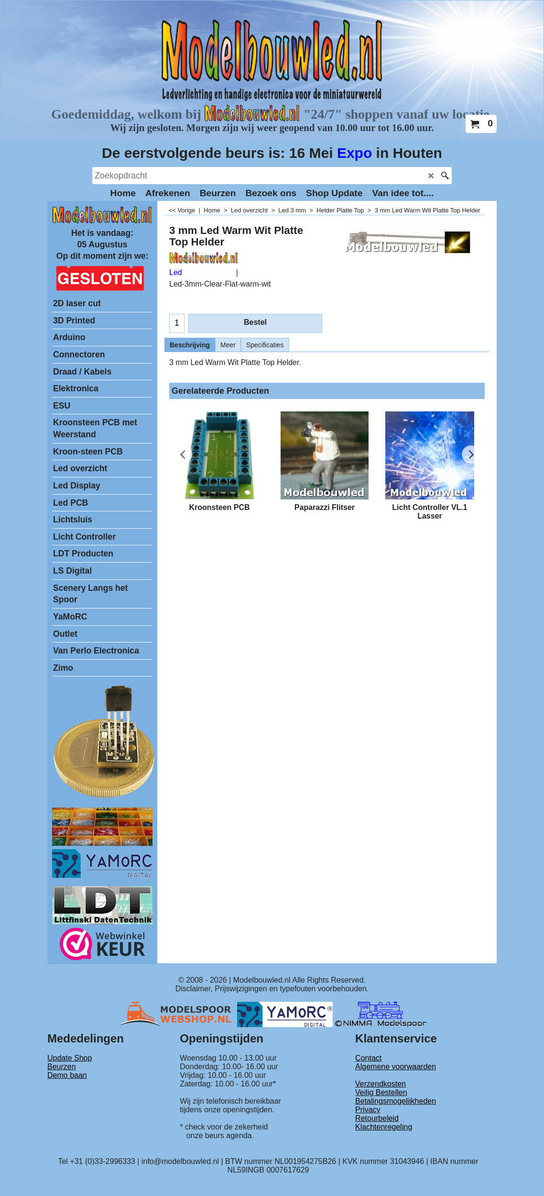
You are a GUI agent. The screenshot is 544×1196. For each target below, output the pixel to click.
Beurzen (61, 1067)
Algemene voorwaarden (395, 1067)
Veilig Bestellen (381, 1092)
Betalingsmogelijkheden (395, 1101)
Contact (368, 1058)
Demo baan (67, 1075)
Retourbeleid (377, 1118)
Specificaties (265, 345)
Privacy (367, 1110)
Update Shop (69, 1058)
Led (175, 272)
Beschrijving (190, 345)
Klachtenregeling (383, 1127)
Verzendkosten (380, 1084)
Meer (228, 345)
